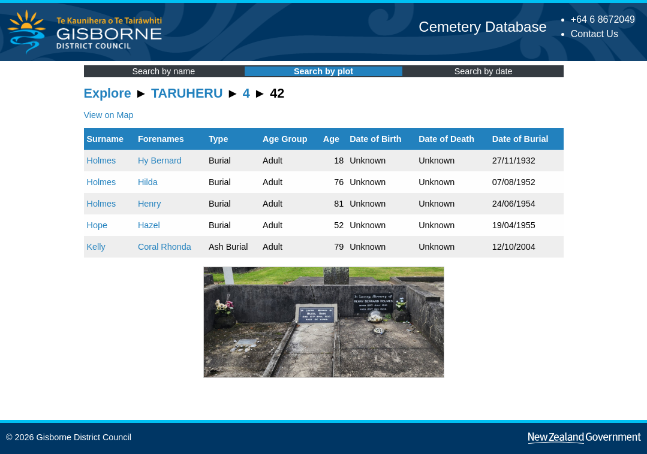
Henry (149, 203)
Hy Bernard (160, 160)
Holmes (101, 160)
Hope (97, 225)
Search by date (484, 71)
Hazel (149, 225)
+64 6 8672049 (603, 19)
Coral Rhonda (164, 247)
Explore (107, 93)
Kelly (96, 247)
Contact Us (594, 34)
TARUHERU (186, 93)
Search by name (163, 71)
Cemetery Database (482, 27)
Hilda (148, 182)
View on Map (109, 115)
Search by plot (323, 71)
